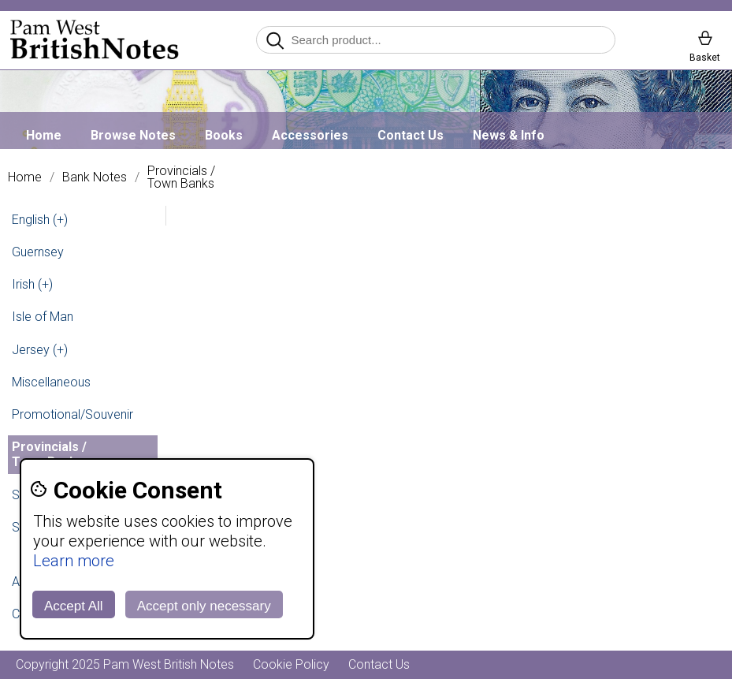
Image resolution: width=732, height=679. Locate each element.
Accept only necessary (204, 606)
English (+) (40, 219)
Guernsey (38, 251)
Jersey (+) (40, 349)
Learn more (73, 560)
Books (224, 135)
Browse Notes (133, 135)
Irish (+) (32, 284)
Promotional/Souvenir (72, 414)
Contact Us (410, 135)
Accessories (310, 135)
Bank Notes (94, 177)
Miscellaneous (51, 382)
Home (43, 135)
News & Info (508, 135)
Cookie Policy (291, 664)
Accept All (73, 606)
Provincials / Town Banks (181, 177)
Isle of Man (42, 316)
